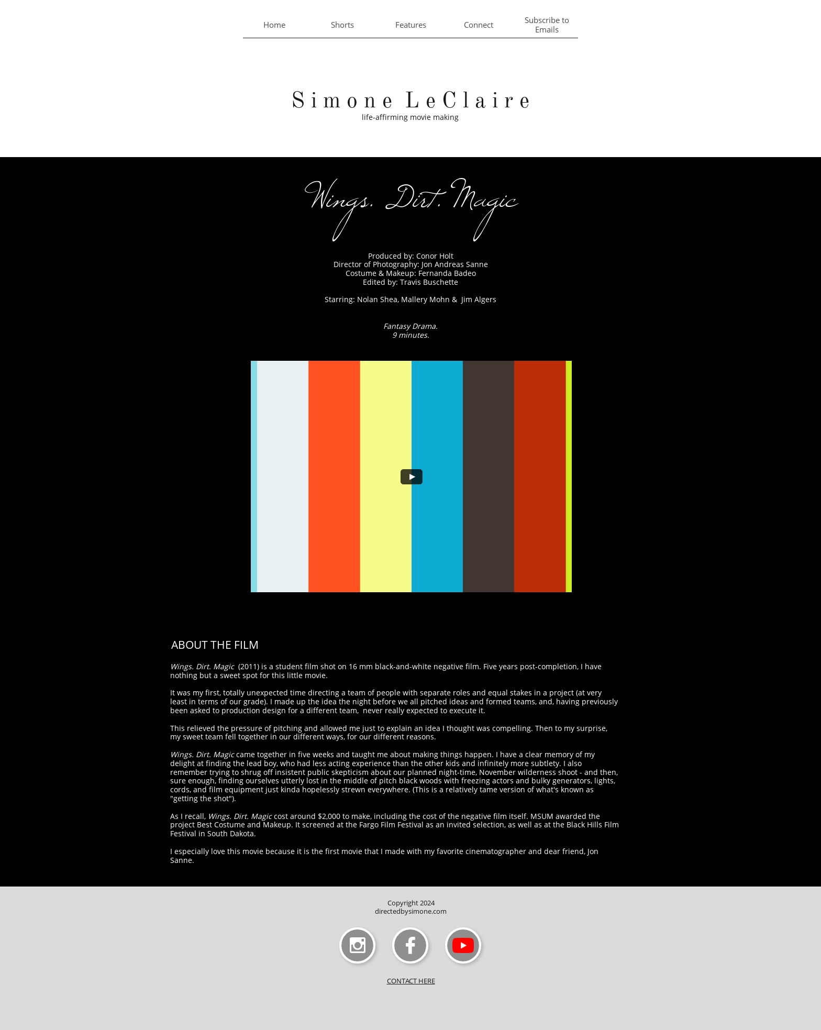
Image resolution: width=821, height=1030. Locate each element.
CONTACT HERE (411, 980)
